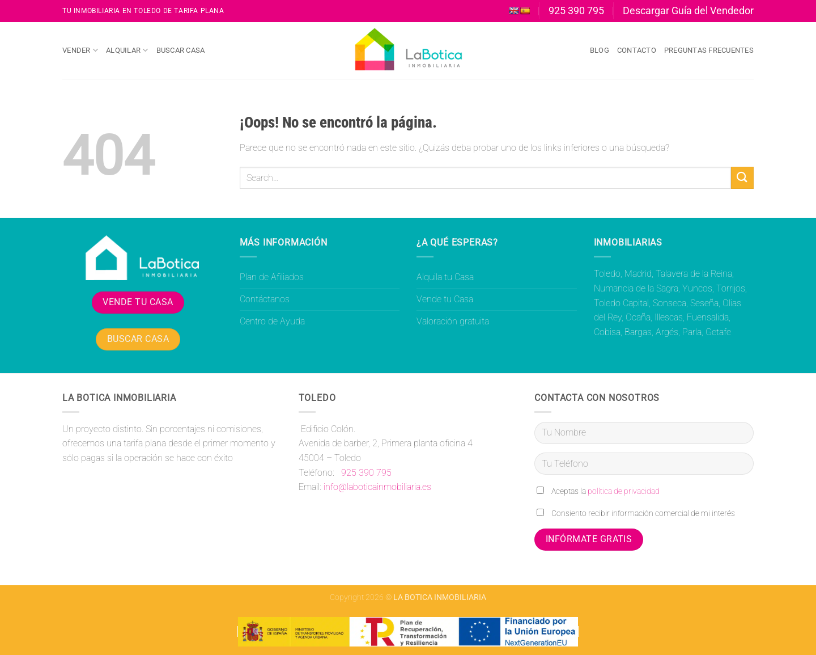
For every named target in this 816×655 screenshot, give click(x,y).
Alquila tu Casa (445, 277)
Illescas (668, 317)
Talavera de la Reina (694, 273)
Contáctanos (265, 299)
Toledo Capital (621, 303)
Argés (667, 332)
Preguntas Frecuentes (709, 50)
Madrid (638, 273)
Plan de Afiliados (272, 277)
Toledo (607, 273)
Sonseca (669, 303)
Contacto (636, 50)
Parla (692, 332)
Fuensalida (708, 317)
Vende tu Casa (444, 299)
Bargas (638, 332)
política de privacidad (624, 491)
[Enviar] (742, 178)
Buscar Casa (180, 50)
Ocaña (638, 317)
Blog (599, 50)
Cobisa (607, 332)
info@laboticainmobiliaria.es (377, 486)
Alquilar (127, 50)
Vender (80, 50)
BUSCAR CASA (138, 339)
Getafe (718, 332)
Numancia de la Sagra (636, 288)
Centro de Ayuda (272, 321)
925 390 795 (365, 472)
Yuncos (697, 288)
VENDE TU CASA (138, 302)
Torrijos (730, 288)
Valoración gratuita (452, 321)
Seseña (704, 303)
